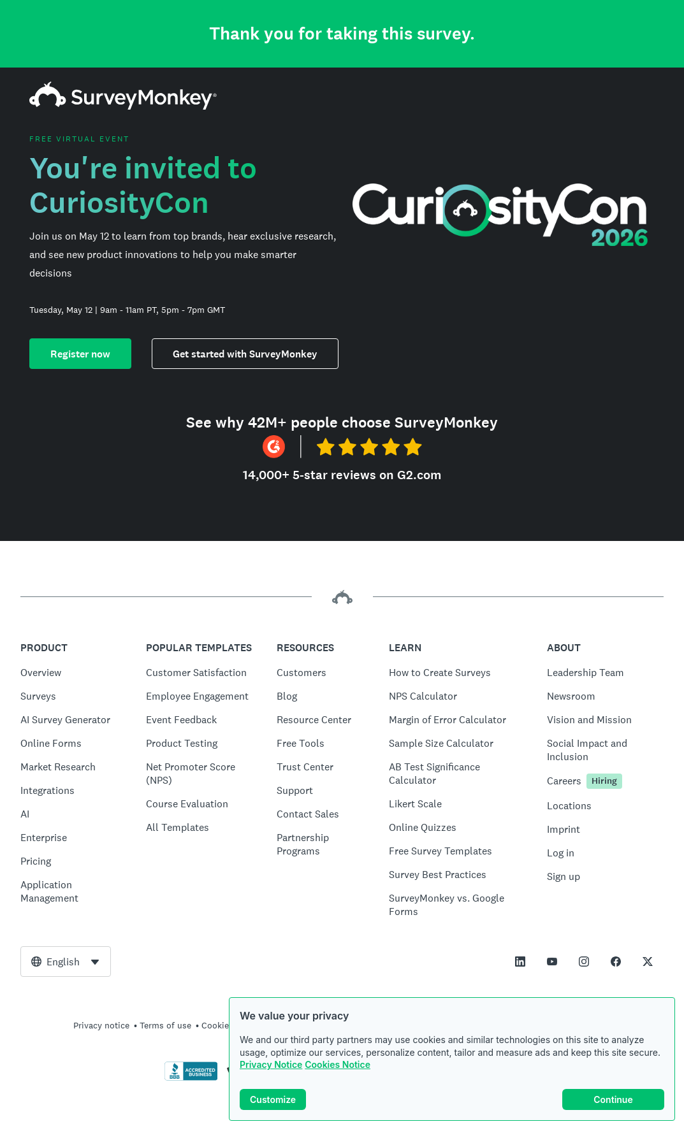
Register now (80, 354)
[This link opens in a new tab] (520, 961)
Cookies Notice (337, 1064)
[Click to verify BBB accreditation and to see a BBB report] (191, 1078)
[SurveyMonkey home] (123, 106)
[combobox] (65, 961)
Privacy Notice (271, 1064)
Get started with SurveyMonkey (245, 354)
